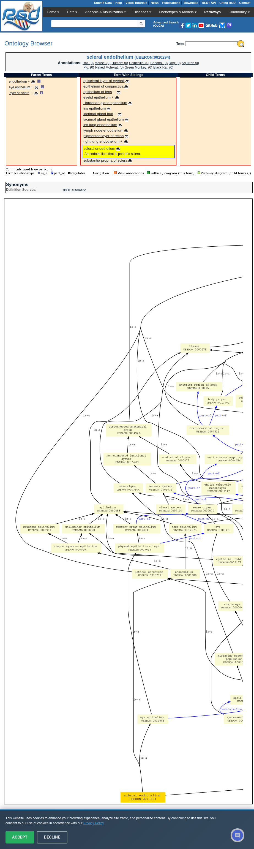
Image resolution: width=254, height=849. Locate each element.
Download (191, 2)
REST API (209, 2)
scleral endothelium (99, 148)
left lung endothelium (100, 125)
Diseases (142, 12)
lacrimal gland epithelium (103, 119)
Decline (52, 837)
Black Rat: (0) (163, 67)
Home (53, 12)
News (155, 2)
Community (238, 12)
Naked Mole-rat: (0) (109, 67)
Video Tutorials (136, 2)
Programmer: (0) (119, 63)
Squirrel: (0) (190, 63)
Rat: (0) (88, 63)
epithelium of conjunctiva (103, 86)
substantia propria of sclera (105, 160)
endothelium (18, 81)
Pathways (212, 12)
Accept (20, 837)
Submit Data (103, 2)
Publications (171, 2)
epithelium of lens (97, 92)
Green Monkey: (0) (138, 67)
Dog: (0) (175, 63)
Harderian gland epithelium (105, 103)
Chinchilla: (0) (139, 63)
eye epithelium (19, 87)
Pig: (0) (88, 67)
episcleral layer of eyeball (104, 81)
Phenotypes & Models (177, 12)
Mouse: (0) (102, 63)
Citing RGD (227, 2)
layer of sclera (19, 93)
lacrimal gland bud (98, 114)
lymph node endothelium (103, 130)
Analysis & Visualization (105, 12)
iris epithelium (94, 108)
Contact (244, 2)
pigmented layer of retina (103, 136)
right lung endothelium (101, 141)
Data (72, 12)
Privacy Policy (93, 823)
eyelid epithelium (97, 97)
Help (118, 2)
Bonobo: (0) (159, 63)
